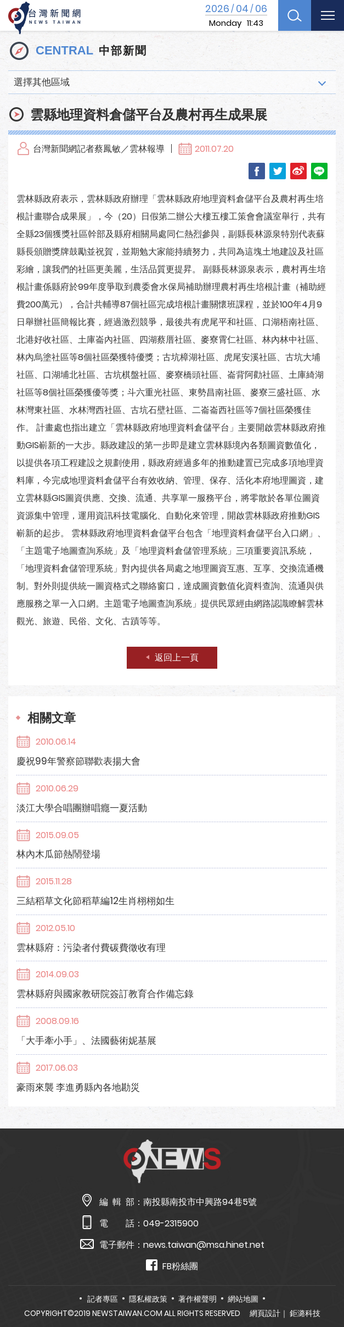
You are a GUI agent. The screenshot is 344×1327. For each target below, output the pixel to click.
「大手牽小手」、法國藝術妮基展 (86, 1040)
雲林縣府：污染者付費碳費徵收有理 (91, 947)
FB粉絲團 (172, 1266)
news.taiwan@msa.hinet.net (203, 1244)
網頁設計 (265, 1313)
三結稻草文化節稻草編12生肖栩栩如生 (95, 900)
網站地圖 (243, 1298)
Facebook (257, 171)
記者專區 (102, 1298)
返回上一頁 (177, 657)
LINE (319, 171)
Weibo (298, 171)
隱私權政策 (148, 1298)
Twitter (277, 171)
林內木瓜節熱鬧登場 (58, 854)
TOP (324, 1287)
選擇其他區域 (42, 82)
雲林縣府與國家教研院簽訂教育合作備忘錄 (105, 993)
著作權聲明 (197, 1298)
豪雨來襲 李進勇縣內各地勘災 (78, 1087)
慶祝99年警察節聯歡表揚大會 (78, 761)
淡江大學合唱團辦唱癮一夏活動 (81, 807)
